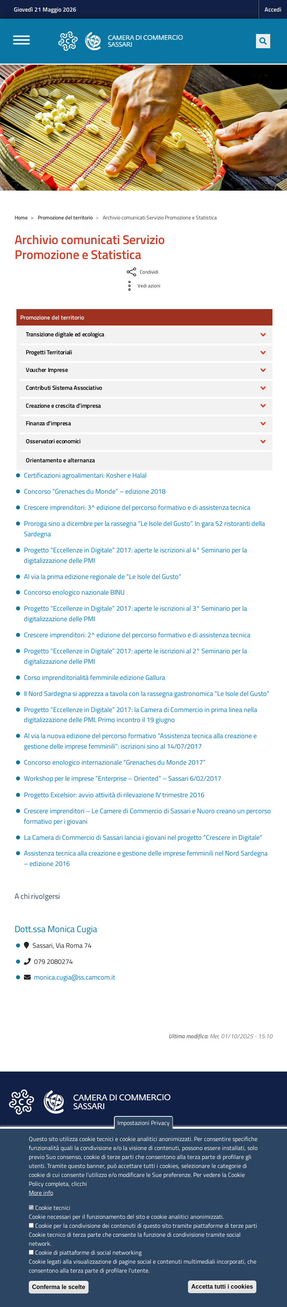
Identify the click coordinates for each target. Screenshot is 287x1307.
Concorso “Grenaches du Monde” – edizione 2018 (95, 491)
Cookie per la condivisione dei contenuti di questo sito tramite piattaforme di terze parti (146, 1225)
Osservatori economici (53, 441)
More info (41, 1192)
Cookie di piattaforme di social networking (88, 1252)
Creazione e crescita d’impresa (63, 405)
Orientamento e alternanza (60, 460)
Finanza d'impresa (48, 423)
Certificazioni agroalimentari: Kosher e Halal (85, 475)
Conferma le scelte (58, 1287)
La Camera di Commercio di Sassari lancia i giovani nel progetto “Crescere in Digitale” (143, 837)
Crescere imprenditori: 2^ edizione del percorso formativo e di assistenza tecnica (137, 635)
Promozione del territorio (65, 217)
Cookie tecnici (52, 1207)
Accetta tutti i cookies (222, 1286)
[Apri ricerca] (263, 41)
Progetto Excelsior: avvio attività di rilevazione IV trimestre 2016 (114, 795)
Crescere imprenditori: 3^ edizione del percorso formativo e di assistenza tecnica (137, 507)
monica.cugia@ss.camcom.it (74, 977)
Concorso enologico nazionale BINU (74, 592)
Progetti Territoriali (49, 352)
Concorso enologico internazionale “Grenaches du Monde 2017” (115, 762)
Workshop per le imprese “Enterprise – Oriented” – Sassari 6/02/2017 (122, 778)
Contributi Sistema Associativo (64, 387)
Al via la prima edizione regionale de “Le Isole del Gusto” (102, 576)
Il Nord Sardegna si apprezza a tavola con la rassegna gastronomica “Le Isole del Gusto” (146, 693)
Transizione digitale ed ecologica (65, 334)
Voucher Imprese (47, 369)
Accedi (273, 9)
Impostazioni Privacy (143, 1122)
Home (21, 217)
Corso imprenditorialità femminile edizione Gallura (94, 677)
